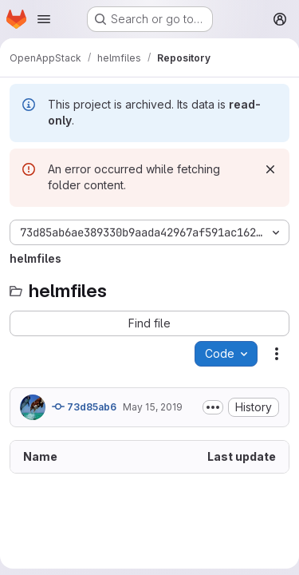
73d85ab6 (84, 406)
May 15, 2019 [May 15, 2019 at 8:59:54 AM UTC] (153, 407)
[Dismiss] (270, 169)
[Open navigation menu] (44, 19)
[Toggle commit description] (213, 407)
